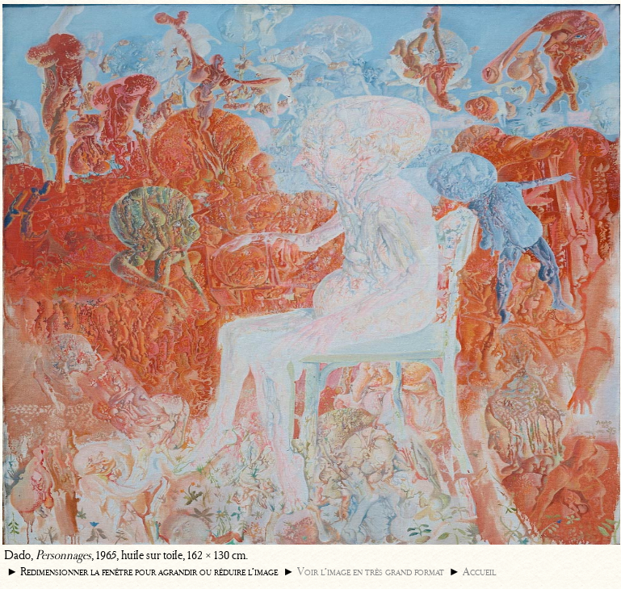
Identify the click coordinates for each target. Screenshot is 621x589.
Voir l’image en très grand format (370, 571)
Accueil (479, 571)
